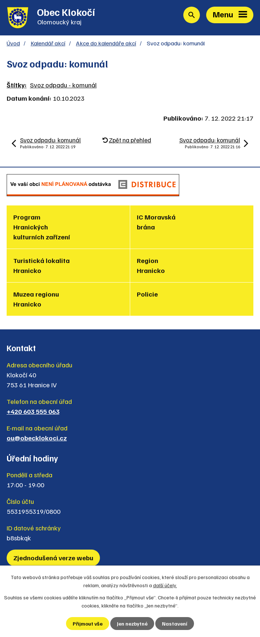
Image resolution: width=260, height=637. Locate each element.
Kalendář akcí (48, 43)
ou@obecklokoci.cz (37, 438)
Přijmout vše (88, 623)
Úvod (13, 43)
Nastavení (174, 623)
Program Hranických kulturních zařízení (41, 227)
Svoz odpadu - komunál (63, 85)
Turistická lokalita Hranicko (41, 265)
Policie (147, 294)
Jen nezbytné (132, 623)
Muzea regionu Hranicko (36, 299)
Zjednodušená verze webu (53, 558)
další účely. (165, 585)
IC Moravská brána (156, 222)
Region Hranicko (151, 265)
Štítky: (17, 85)
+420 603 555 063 (33, 411)
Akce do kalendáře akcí (106, 43)
